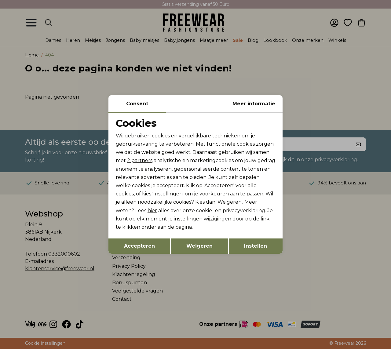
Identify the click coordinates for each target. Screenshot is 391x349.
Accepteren (139, 246)
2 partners (139, 160)
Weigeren (199, 246)
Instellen (255, 246)
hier (152, 210)
